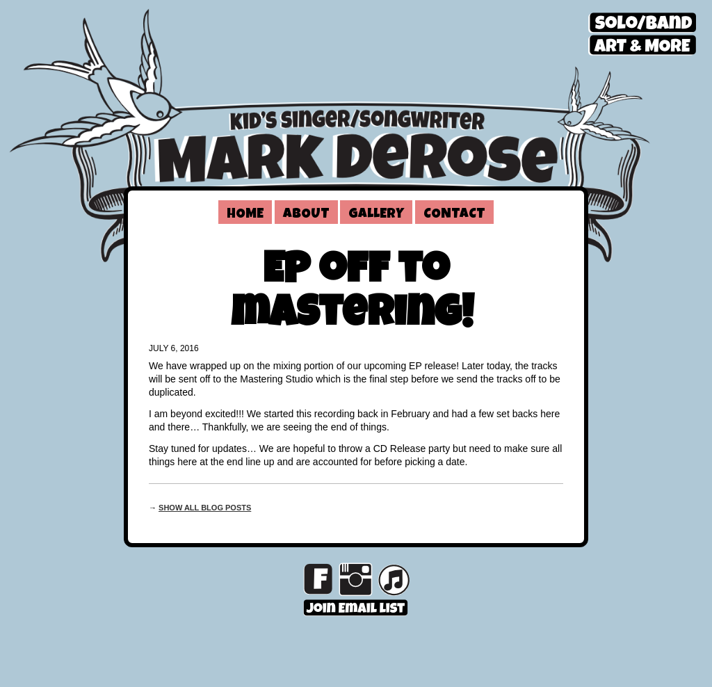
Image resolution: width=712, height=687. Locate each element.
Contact (454, 215)
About (306, 215)
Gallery (376, 215)
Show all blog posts (205, 507)
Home (245, 215)
